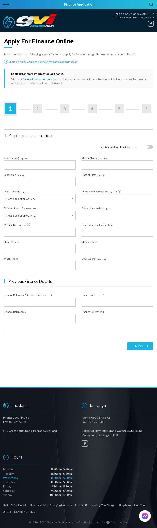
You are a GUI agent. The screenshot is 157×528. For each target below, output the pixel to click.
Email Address (94, 258)
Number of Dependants (102, 191)
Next (139, 346)
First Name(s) (16, 158)
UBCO (7, 511)
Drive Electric (19, 505)
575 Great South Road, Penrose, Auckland (30, 430)
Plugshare (124, 505)
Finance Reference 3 (15, 311)
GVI (5, 505)
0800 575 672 (100, 417)
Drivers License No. (97, 208)
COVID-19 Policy (24, 511)
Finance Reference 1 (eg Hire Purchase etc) (28, 295)
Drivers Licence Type (20, 208)
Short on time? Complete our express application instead (40, 62)
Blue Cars (140, 505)
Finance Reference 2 (93, 295)
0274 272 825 (145, 17)
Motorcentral (117, 522)
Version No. (17, 225)
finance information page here (41, 79)
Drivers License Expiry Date (97, 225)
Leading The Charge (103, 505)
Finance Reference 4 (93, 311)
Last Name (14, 174)
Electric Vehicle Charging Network (51, 505)
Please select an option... (21, 198)
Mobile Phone (89, 241)
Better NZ (81, 505)
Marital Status (16, 191)
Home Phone (11, 241)
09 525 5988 (17, 422)
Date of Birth (93, 174)
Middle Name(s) (95, 158)
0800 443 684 (22, 417)
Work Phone (11, 258)
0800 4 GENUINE (143, 14)
